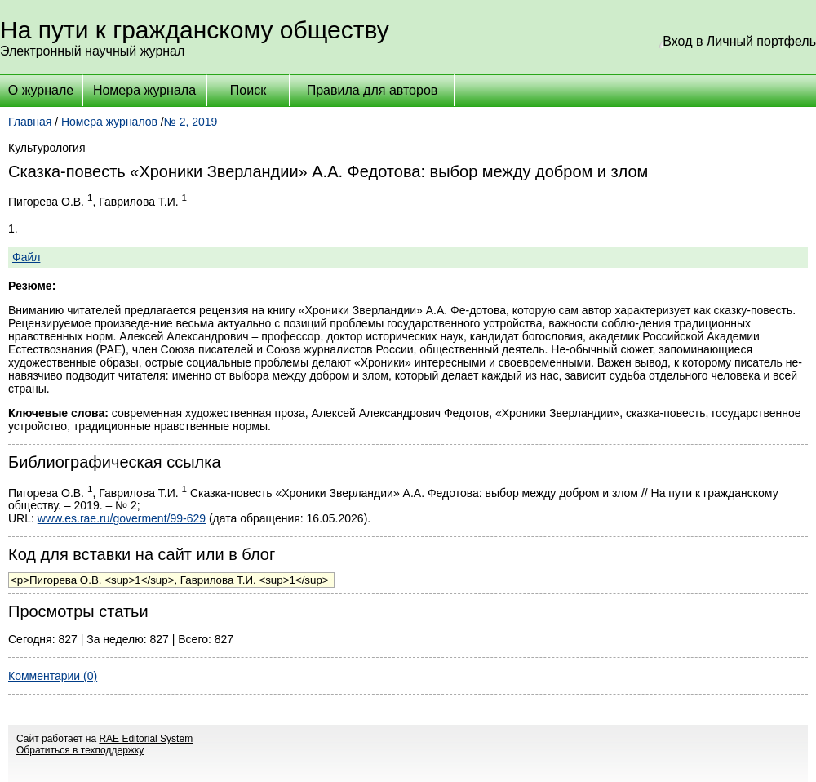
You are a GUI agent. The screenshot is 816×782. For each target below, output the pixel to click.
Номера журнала (144, 90)
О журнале (40, 90)
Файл (26, 257)
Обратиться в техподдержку (80, 750)
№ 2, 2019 (191, 121)
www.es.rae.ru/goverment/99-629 (122, 518)
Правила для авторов (372, 90)
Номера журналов (109, 121)
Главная (29, 121)
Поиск (248, 90)
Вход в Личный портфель (739, 41)
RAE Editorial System (146, 738)
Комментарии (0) (52, 675)
